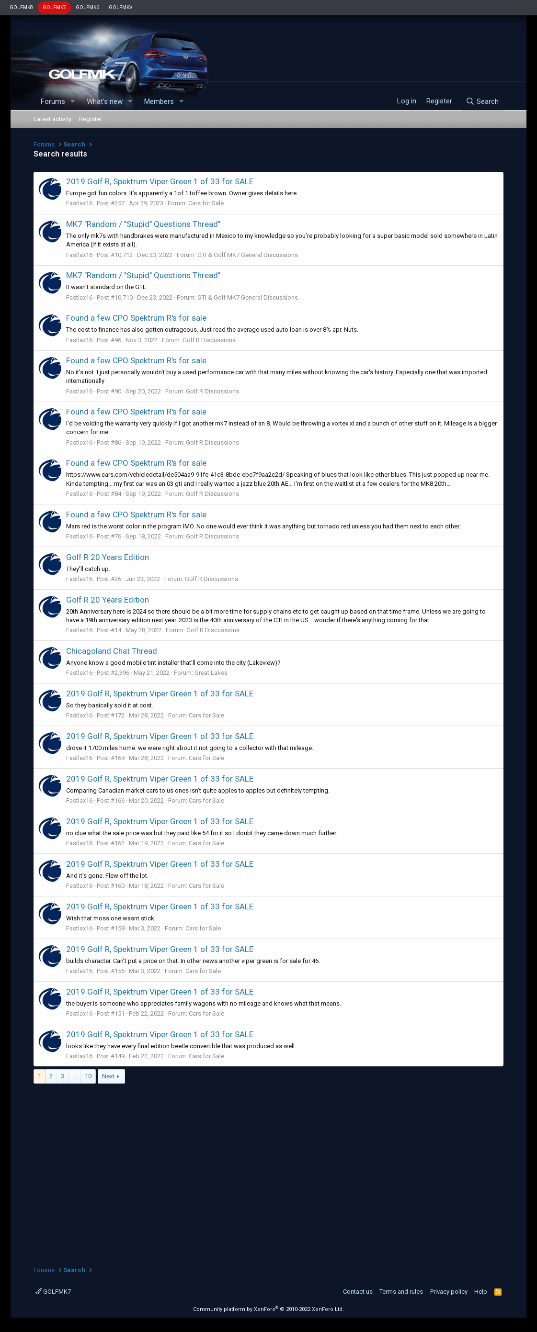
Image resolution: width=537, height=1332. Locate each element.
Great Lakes (211, 672)
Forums (53, 101)
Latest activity (52, 119)
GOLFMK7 (54, 7)
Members (159, 101)
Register (90, 119)
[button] (73, 102)
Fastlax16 (79, 203)
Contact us (358, 1291)
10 (88, 1076)
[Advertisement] (268, 1170)
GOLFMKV (120, 7)
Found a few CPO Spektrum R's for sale (136, 318)
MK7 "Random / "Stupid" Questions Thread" (143, 224)
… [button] (74, 1076)
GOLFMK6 (87, 7)
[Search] (482, 101)
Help (480, 1291)
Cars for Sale (206, 203)
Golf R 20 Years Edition (107, 557)
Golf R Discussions (209, 340)
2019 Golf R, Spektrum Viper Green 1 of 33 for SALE (159, 181)
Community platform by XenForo (268, 1309)
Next (108, 1076)
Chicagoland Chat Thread (111, 651)
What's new (105, 101)
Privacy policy (449, 1291)
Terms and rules (401, 1291)
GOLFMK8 (21, 7)
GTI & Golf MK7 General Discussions (247, 254)
